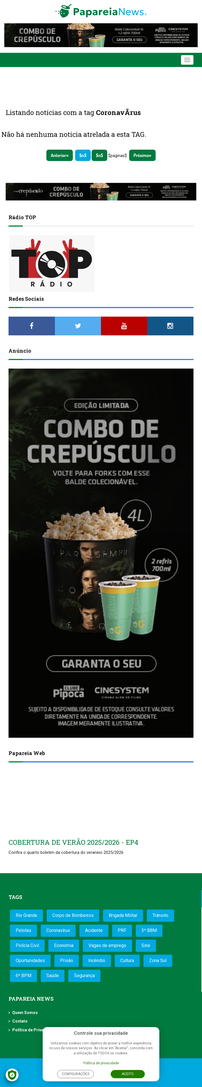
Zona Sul (157, 960)
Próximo (141, 155)
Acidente (94, 930)
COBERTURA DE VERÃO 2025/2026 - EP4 (73, 842)
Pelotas (23, 930)
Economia (63, 945)
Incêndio (96, 960)
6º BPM (23, 975)
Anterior (58, 155)
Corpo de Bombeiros (73, 915)
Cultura (127, 960)
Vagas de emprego (107, 945)
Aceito (128, 1074)
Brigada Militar (123, 915)
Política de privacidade (101, 1063)
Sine (145, 945)
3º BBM (149, 930)
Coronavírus (58, 930)
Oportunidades (30, 960)
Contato (20, 1021)
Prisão (66, 960)
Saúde (52, 975)
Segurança (84, 975)
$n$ (82, 155)
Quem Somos (25, 1012)
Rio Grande (26, 915)
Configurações (75, 1074)
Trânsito (160, 915)
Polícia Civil (27, 945)
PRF (122, 930)
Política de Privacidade (34, 1030)
